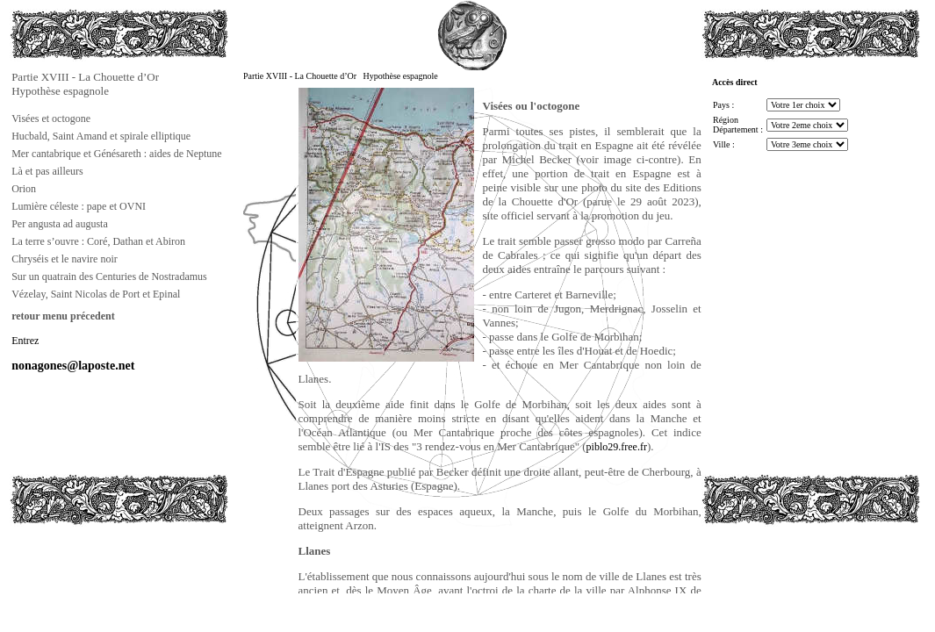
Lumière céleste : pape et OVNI (78, 206)
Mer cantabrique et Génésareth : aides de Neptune (116, 153)
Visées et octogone (50, 118)
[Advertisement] (97, 565)
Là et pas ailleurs (47, 171)
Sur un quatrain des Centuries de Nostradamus (109, 276)
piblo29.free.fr (616, 447)
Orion (23, 189)
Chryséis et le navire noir (64, 259)
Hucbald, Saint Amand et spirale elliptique (101, 136)
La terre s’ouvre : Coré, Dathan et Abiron (98, 241)
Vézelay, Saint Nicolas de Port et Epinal (95, 294)
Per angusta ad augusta (59, 224)
